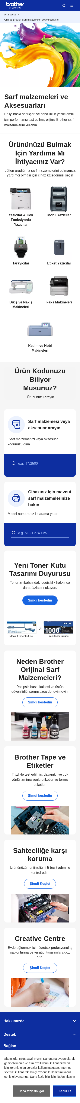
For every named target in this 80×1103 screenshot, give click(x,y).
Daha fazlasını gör (31, 1091)
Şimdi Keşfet (40, 883)
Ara (64, 5)
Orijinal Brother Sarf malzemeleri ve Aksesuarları (32, 19)
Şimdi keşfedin (40, 600)
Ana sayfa (10, 14)
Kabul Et (65, 1091)
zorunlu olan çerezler (23, 1067)
